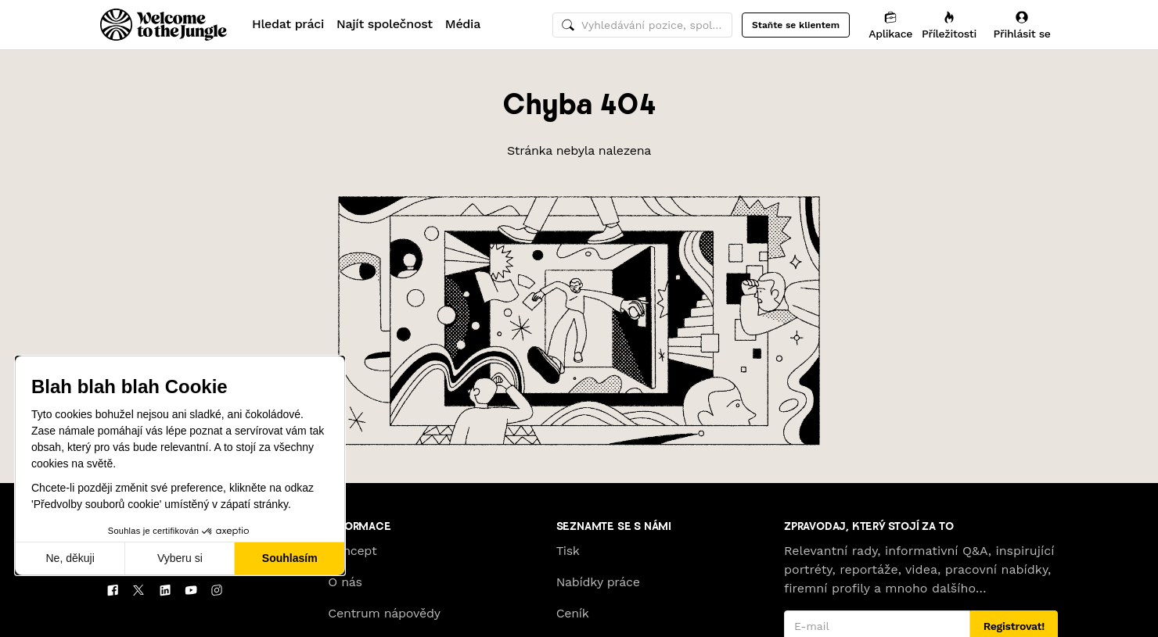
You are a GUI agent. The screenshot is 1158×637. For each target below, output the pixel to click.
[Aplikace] (890, 25)
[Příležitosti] (949, 25)
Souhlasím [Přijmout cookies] (290, 558)
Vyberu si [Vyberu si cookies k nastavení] (180, 558)
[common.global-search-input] (642, 25)
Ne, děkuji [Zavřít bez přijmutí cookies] (69, 558)
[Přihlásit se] (1022, 25)
